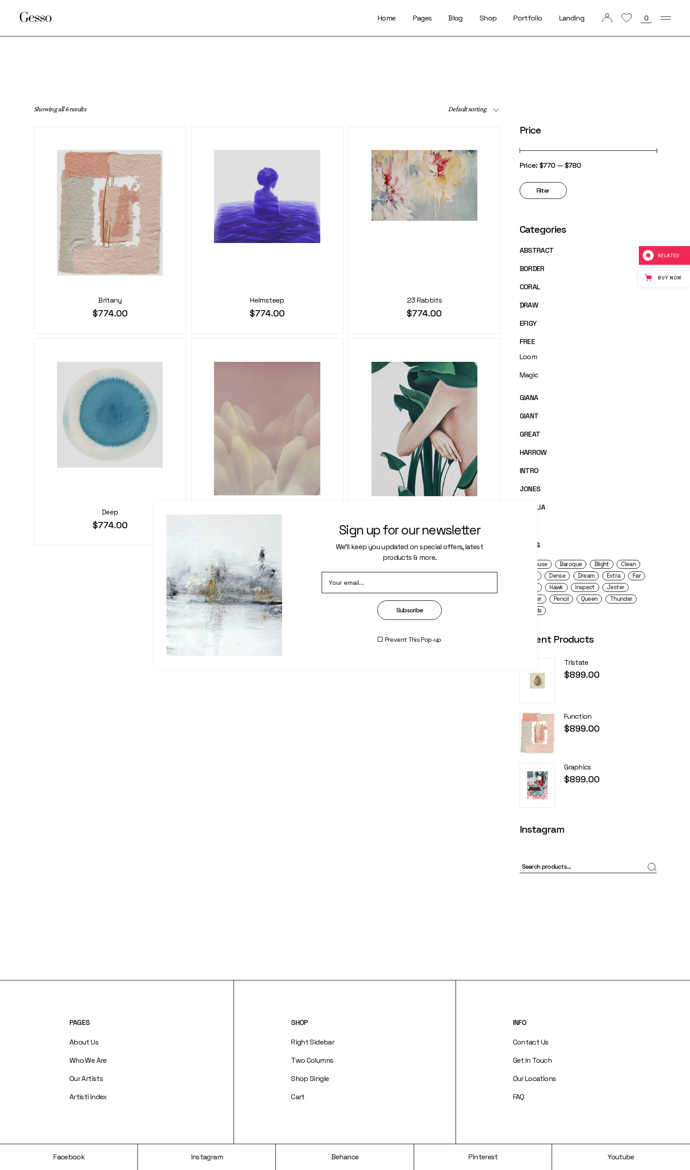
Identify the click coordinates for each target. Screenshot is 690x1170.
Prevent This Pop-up (413, 639)
